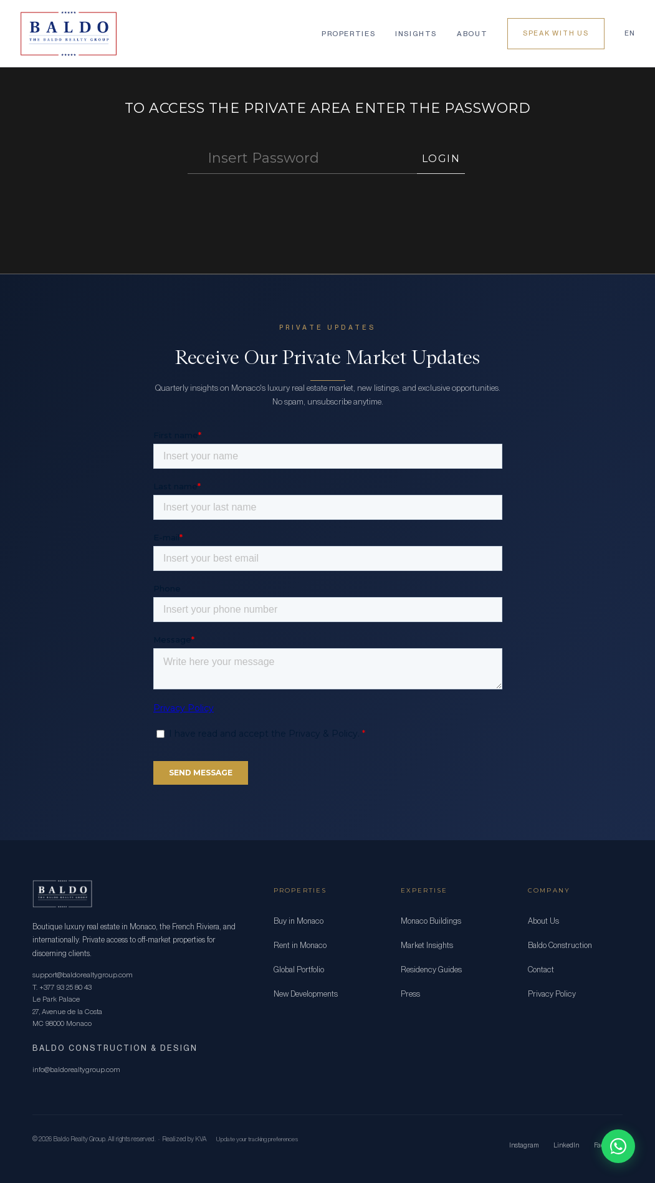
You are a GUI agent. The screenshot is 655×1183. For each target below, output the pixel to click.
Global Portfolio (299, 969)
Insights (416, 33)
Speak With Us (556, 33)
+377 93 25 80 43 (65, 987)
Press (410, 994)
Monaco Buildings (431, 921)
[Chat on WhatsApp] (618, 1146)
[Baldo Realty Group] (68, 33)
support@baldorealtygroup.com (82, 974)
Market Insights (427, 945)
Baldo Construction (560, 945)
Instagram (523, 1145)
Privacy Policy (552, 994)
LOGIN (441, 159)
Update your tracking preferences (257, 1138)
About (472, 33)
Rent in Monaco (300, 945)
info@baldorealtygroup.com (76, 1069)
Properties (348, 33)
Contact (541, 969)
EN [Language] (629, 33)
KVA (201, 1139)
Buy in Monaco (298, 921)
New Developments (306, 994)
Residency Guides (431, 969)
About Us (543, 921)
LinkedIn (566, 1145)
